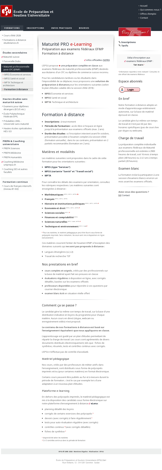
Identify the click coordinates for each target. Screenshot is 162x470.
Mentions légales (81, 451)
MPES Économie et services (17, 74)
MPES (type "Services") (57, 167)
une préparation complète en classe (79, 65)
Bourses (84, 28)
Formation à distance (16, 89)
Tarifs (124, 45)
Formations (12, 28)
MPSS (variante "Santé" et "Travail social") (69, 171)
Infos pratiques (61, 28)
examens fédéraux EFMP (139, 61)
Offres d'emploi (148, 13)
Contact (144, 17)
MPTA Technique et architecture (13, 84)
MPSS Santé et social (14, 78)
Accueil (143, 5)
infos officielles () (98, 60)
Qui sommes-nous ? (150, 9)
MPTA (48, 175)
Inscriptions (35, 28)
